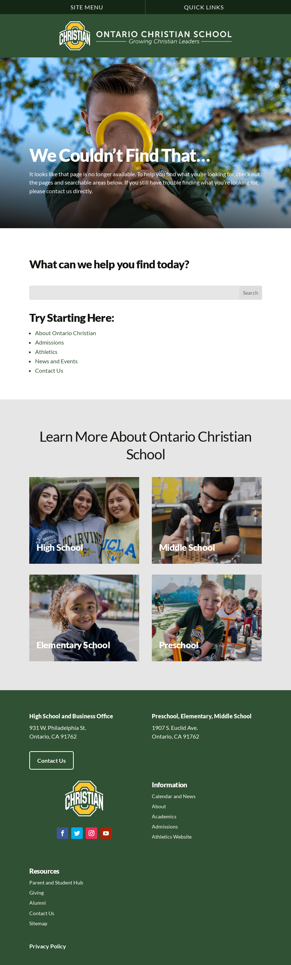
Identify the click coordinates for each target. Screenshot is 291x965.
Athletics (46, 351)
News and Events (56, 361)
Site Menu (86, 7)
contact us (59, 190)
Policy (57, 946)
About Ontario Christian (65, 332)
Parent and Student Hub (56, 882)
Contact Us (49, 370)
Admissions (49, 342)
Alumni (37, 903)
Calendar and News (174, 796)
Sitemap (38, 923)
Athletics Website (172, 837)
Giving (36, 893)
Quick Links (204, 7)
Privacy (39, 946)
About (159, 806)
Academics (164, 816)
